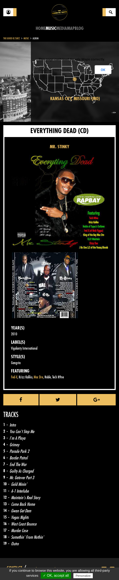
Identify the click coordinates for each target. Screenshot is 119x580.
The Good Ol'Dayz (11, 38)
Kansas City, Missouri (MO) (75, 98)
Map (71, 28)
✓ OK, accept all (56, 575)
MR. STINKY (59, 147)
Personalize (83, 575)
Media (61, 28)
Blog (79, 28)
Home (41, 28)
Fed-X (14, 377)
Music (51, 28)
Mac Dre (38, 377)
